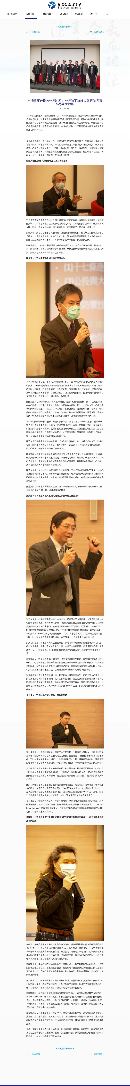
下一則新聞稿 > (97, 32)
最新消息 (30, 14)
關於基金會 (12, 14)
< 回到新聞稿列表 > (65, 27)
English (93, 14)
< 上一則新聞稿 (33, 32)
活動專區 (47, 14)
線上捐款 (79, 14)
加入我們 (64, 14)
